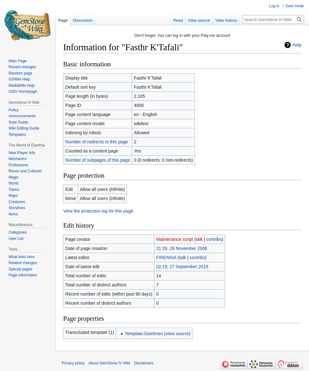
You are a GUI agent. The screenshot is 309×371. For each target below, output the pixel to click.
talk (199, 239)
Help (296, 44)
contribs (214, 239)
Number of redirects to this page (96, 141)
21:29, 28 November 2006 (181, 248)
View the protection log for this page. (98, 210)
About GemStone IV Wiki (109, 363)
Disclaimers (143, 363)
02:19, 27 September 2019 (182, 266)
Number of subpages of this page (97, 160)
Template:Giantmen (144, 333)
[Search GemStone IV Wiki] (273, 19)
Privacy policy (73, 363)
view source (177, 333)
